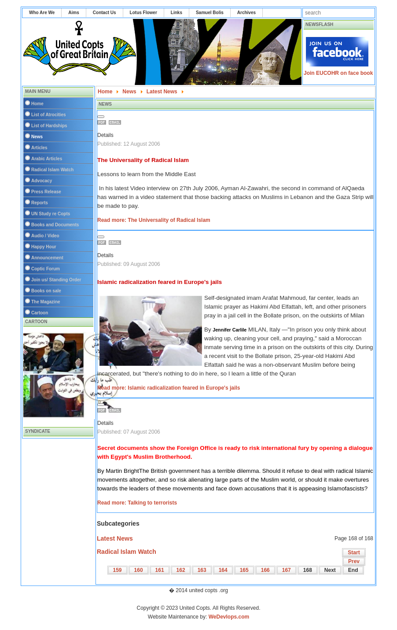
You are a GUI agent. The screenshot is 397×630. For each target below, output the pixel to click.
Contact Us (104, 12)
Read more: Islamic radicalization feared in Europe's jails (168, 388)
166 (265, 570)
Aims (73, 12)
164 (223, 570)
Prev (354, 561)
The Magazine (45, 301)
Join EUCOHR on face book (338, 73)
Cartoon (39, 312)
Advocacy (41, 180)
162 (180, 570)
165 (244, 570)
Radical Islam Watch (52, 169)
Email (116, 122)
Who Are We (42, 12)
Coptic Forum (45, 268)
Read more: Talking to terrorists (137, 503)
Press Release (46, 191)
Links (176, 12)
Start (354, 552)
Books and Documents (55, 224)
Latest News (115, 538)
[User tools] (100, 116)
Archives (246, 12)
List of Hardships (49, 125)
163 (202, 570)
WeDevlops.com (229, 617)
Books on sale (46, 290)
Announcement (47, 257)
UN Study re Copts (50, 213)
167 (286, 570)
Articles (39, 147)
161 (159, 570)
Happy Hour (43, 246)
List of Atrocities (48, 114)
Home (37, 103)
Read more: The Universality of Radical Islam (153, 220)
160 (138, 570)
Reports (39, 202)
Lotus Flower (143, 12)
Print (103, 122)
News (37, 136)
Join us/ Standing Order (56, 279)
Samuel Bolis (210, 12)
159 (117, 570)
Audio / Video (45, 235)
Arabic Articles (46, 158)
